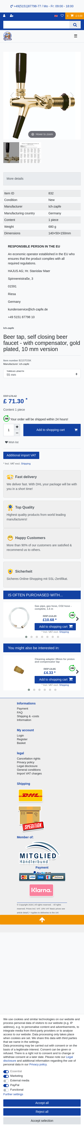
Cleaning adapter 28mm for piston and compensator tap (55, 660)
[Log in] (5, 16)
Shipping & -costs (28, 716)
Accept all (42, 1103)
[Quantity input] (8, 430)
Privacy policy (25, 762)
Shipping (25, 463)
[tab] (42, 178)
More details (15, 178)
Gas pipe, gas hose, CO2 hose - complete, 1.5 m (53, 607)
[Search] (75, 25)
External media (19, 1080)
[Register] (12, 16)
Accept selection (42, 1120)
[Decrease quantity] (17, 433)
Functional (17, 1089)
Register (22, 739)
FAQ (20, 712)
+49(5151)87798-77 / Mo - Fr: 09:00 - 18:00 (42, 6)
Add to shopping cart (56, 430)
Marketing (16, 1075)
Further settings (13, 1094)
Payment (22, 708)
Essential (16, 1071)
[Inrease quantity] (17, 427)
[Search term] (36, 25)
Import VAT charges (29, 773)
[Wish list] (62, 16)
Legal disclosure (27, 766)
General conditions (29, 769)
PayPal (14, 1085)
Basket (21, 743)
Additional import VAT (21, 455)
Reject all (42, 1111)
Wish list (12, 442)
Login (20, 735)
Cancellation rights (28, 758)
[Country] (56, 16)
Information (24, 720)
